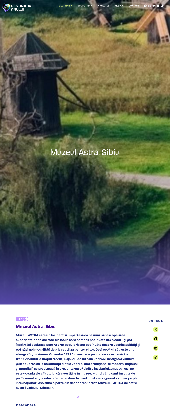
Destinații (64, 6)
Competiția (83, 6)
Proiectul (103, 6)
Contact (134, 6)
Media (118, 6)
